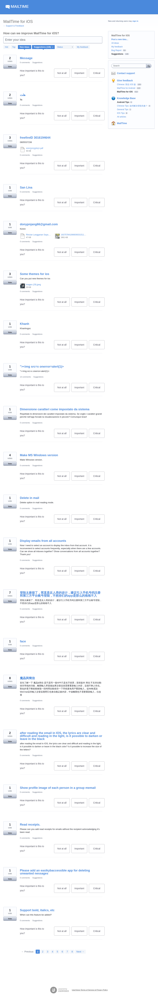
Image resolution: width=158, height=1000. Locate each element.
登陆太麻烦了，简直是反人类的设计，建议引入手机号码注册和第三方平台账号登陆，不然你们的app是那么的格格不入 (60, 594)
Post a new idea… (119, 39)
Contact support (126, 73)
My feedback (82, 47)
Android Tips (123, 102)
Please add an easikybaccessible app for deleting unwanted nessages (55, 872)
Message (26, 58)
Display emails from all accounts (43, 540)
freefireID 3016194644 (35, 137)
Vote (10, 67)
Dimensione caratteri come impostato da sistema (54, 409)
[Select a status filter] (65, 47)
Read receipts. (30, 824)
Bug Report (116, 50)
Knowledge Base (126, 98)
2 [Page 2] (42, 951)
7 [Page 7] (67, 951)
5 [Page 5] (57, 951)
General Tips (122, 109)
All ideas (115, 43)
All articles (121, 117)
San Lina (26, 187)
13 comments (25, 377)
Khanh (24, 323)
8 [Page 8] (72, 951)
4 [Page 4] (52, 951)
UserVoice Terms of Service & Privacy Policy (90, 990)
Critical (99, 75)
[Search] (148, 66)
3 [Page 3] (47, 951)
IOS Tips (121, 113)
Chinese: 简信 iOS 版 (126, 84)
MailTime (122, 123)
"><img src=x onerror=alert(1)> (42, 366)
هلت (23, 95)
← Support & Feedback (13, 26)
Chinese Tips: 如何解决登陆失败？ (132, 106)
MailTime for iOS (125, 92)
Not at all (63, 75)
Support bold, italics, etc (37, 910)
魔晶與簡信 (27, 678)
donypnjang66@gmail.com (39, 224)
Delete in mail (29, 498)
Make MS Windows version (39, 455)
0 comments (25, 62)
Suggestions (37, 62)
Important (80, 75)
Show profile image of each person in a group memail (58, 787)
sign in (135, 21)
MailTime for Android (126, 88)
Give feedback (125, 80)
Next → (80, 951)
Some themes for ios (34, 274)
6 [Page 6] (62, 951)
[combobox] (129, 66)
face (23, 641)
